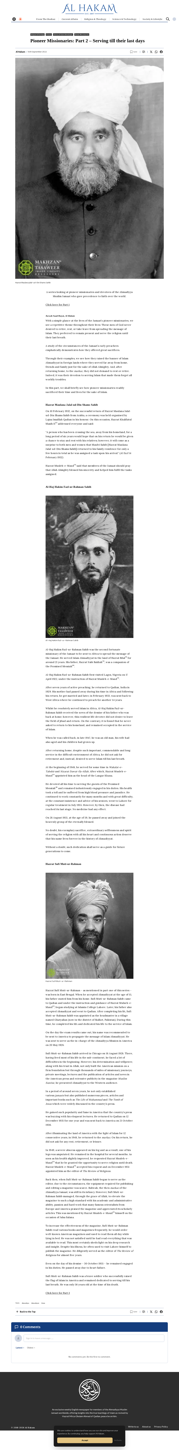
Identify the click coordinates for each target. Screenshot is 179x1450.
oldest (31, 1347)
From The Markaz (45, 19)
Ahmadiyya (25, 1303)
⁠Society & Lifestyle (152, 19)
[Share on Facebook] (161, 51)
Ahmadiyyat (35, 1303)
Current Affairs (70, 19)
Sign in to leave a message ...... (39, 1338)
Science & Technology (124, 19)
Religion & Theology (95, 19)
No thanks (118, 1440)
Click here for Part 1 (58, 304)
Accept (85, 1440)
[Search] (168, 19)
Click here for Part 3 (58, 1293)
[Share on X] (151, 51)
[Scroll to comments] (143, 51)
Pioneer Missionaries (82, 34)
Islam (43, 1303)
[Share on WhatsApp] (156, 51)
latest (20, 1347)
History (48, 34)
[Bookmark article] (134, 52)
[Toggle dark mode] (20, 19)
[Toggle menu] (14, 19)
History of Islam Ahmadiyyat (63, 34)
